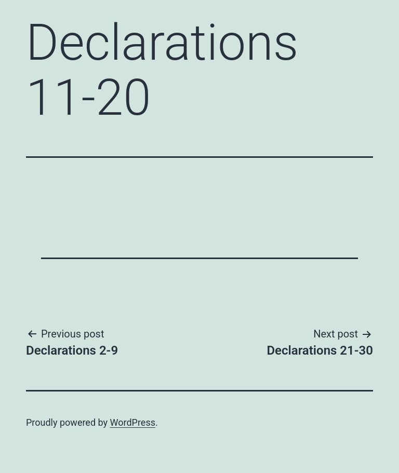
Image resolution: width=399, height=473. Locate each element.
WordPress (132, 422)
